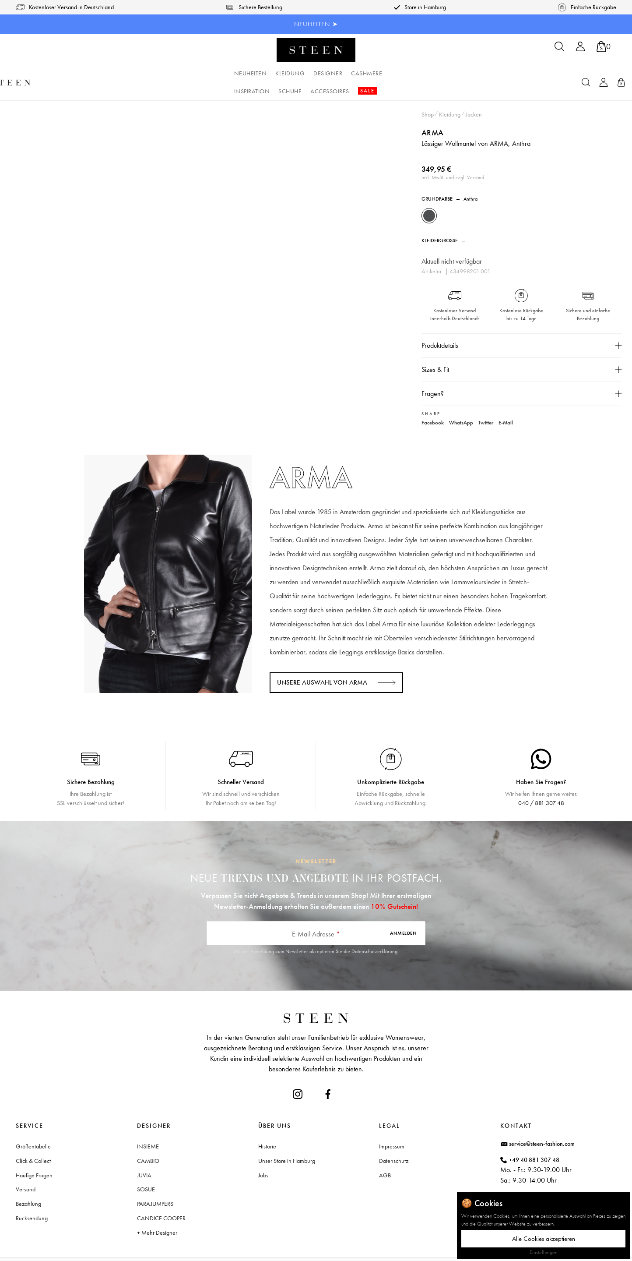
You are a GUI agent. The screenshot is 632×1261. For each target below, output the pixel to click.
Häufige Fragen (34, 1154)
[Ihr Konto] (580, 49)
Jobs (263, 1154)
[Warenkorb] (603, 46)
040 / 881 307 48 (541, 781)
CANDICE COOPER (161, 1197)
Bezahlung (28, 1183)
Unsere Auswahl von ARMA (322, 661)
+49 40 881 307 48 (534, 1138)
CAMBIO (148, 1139)
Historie (267, 1125)
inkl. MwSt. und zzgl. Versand (455, 157)
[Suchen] (559, 49)
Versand (25, 1168)
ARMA (435, 113)
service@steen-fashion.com (542, 1122)
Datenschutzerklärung (374, 929)
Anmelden (403, 912)
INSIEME (148, 1125)
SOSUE (146, 1168)
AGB (385, 1154)
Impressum (391, 1125)
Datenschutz (393, 1139)
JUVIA (144, 1154)
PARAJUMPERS (155, 1183)
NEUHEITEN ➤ (316, 24)
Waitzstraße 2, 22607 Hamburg (548, 1175)
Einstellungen (544, 1252)
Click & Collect (33, 1139)
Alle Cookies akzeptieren (543, 1238)
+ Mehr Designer (157, 1211)
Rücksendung (32, 1197)
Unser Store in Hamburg (286, 1139)
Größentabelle (33, 1125)
